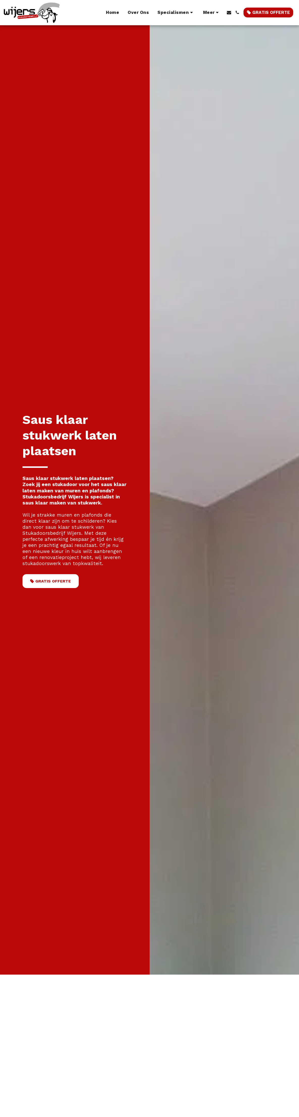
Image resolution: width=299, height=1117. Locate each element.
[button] (176, 12)
